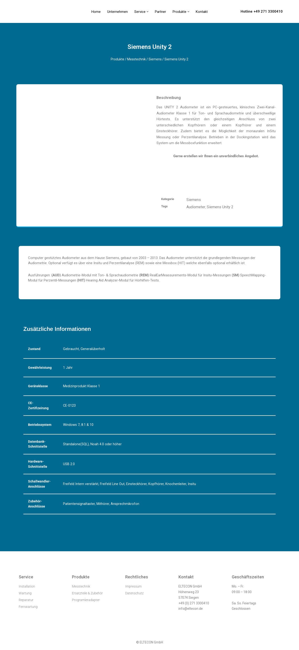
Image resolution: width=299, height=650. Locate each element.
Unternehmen (117, 12)
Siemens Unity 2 (220, 207)
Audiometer (195, 207)
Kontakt (202, 12)
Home (96, 12)
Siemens (155, 59)
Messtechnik (136, 59)
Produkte (117, 59)
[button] (147, 11)
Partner (160, 12)
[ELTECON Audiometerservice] (29, 11)
